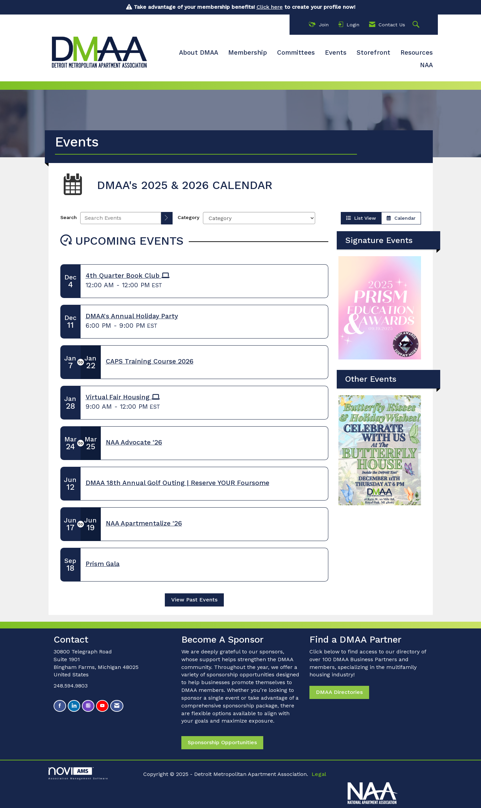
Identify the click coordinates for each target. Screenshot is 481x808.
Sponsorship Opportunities (222, 742)
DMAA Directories (339, 692)
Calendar (401, 218)
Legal (318, 774)
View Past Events (194, 599)
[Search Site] (417, 25)
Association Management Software (79, 773)
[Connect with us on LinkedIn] (74, 706)
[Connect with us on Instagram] (88, 706)
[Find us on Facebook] (60, 706)
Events (336, 52)
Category (189, 217)
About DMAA (198, 52)
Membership (247, 52)
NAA (426, 65)
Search (68, 217)
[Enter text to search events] (120, 218)
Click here (270, 7)
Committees (296, 52)
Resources (416, 52)
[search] (167, 218)
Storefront (373, 52)
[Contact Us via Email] (116, 706)
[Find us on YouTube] (102, 706)
